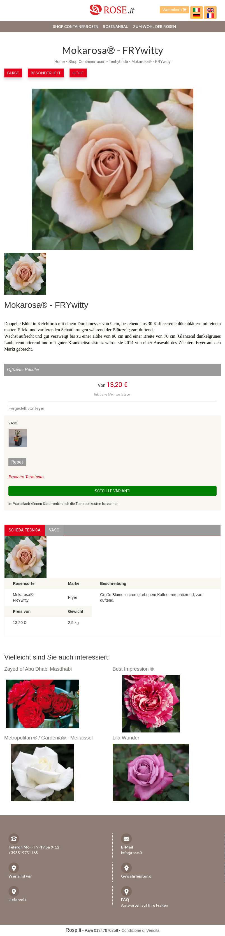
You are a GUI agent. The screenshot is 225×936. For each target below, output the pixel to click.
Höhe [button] (78, 72)
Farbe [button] (13, 72)
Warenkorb (174, 10)
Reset (17, 462)
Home (59, 61)
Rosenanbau (116, 26)
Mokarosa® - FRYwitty (151, 61)
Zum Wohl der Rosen (154, 26)
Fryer (39, 408)
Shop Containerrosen (75, 26)
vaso (54, 530)
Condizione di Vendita (140, 930)
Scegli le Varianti (112, 491)
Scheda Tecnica (25, 530)
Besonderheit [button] (46, 72)
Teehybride (118, 61)
